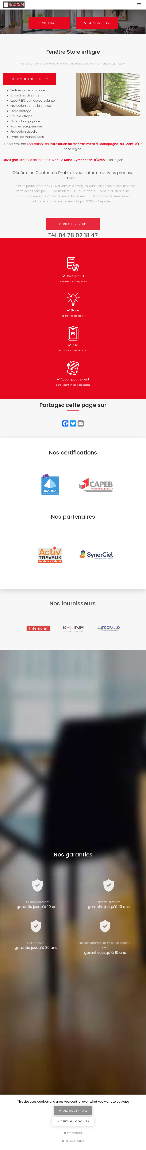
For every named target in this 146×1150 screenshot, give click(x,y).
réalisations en (84, 144)
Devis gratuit (49, 23)
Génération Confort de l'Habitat (38, 63)
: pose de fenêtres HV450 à (54, 160)
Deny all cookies (73, 1121)
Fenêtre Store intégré (113, 63)
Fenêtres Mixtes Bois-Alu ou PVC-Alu (79, 63)
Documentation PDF (29, 79)
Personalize (73, 1133)
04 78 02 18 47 (97, 23)
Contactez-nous (73, 224)
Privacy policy (73, 1141)
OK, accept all (73, 1111)
